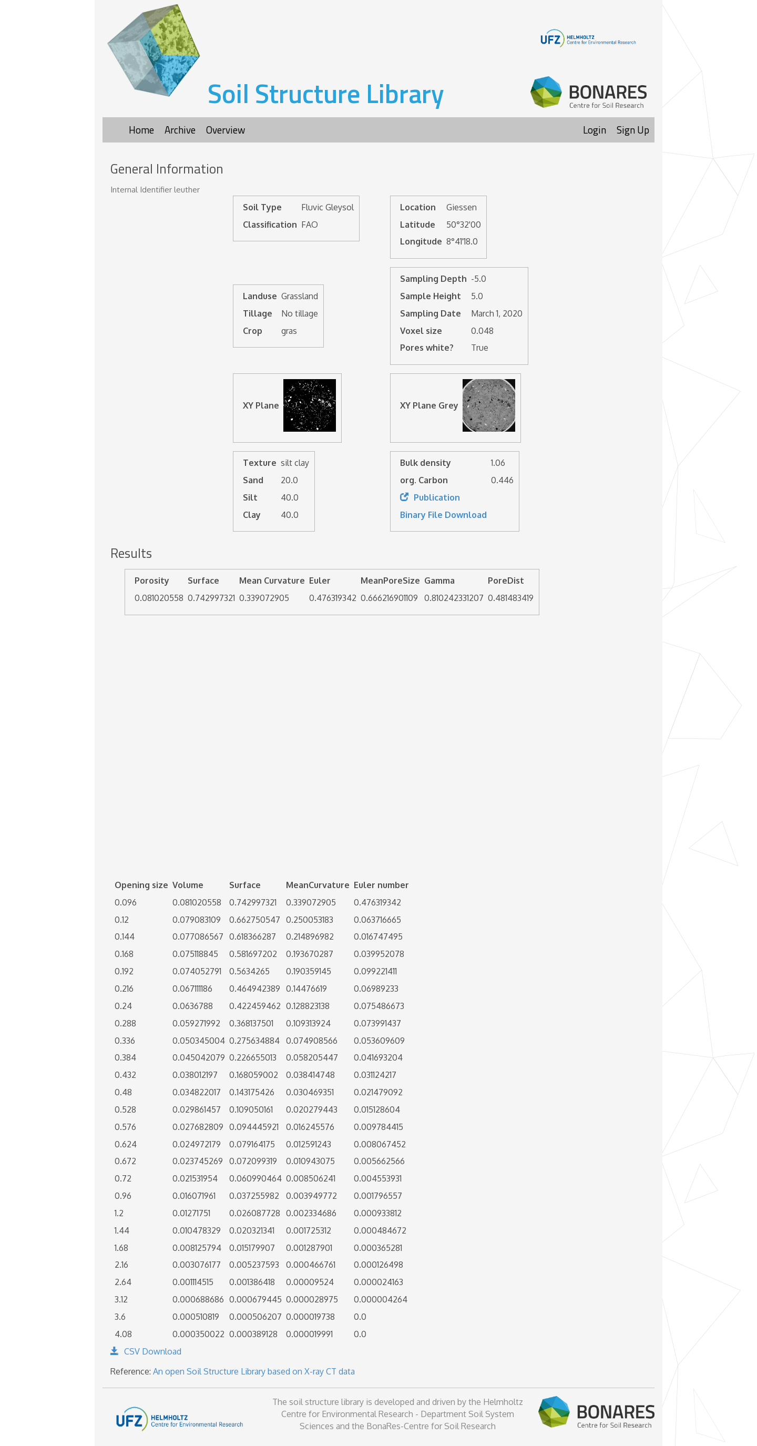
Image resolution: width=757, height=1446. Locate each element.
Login (594, 129)
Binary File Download (443, 515)
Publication (430, 497)
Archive (180, 129)
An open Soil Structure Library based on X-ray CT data (254, 1371)
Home (141, 129)
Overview (225, 129)
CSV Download (145, 1351)
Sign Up (633, 129)
